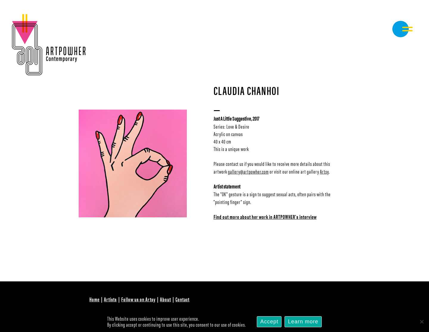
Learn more (303, 322)
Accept (269, 322)
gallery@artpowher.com (248, 171)
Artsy (324, 171)
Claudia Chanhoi (246, 90)
